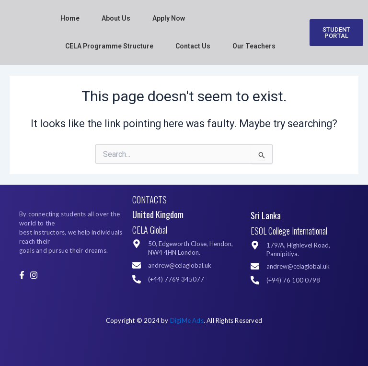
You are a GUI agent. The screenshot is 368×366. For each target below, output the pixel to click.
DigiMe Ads (187, 320)
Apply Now (168, 18)
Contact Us (192, 46)
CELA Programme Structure (109, 46)
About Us (116, 18)
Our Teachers (254, 46)
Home (70, 18)
